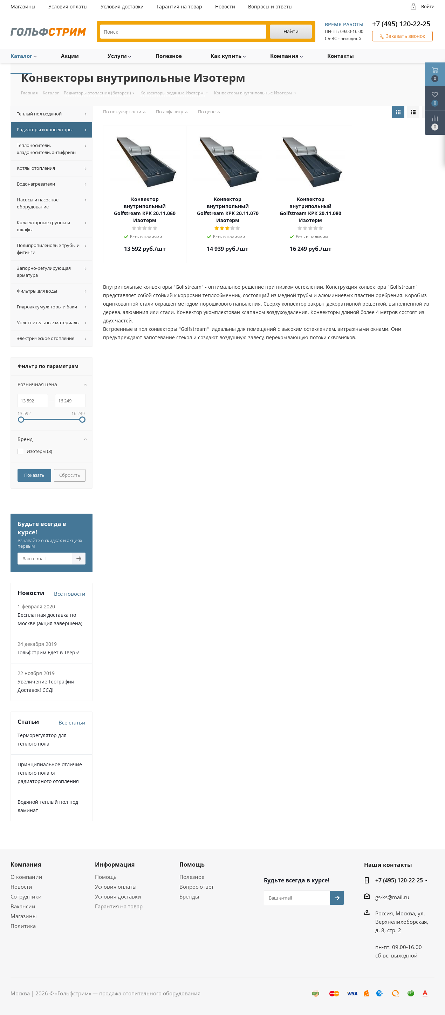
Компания (26, 864)
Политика (23, 925)
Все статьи (72, 722)
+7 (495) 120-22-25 (401, 23)
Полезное (191, 876)
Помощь (106, 876)
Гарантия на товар (119, 906)
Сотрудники (26, 896)
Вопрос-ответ (196, 886)
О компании (26, 876)
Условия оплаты (116, 886)
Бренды (189, 896)
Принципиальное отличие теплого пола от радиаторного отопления (50, 772)
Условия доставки (118, 896)
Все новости (69, 593)
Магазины (24, 916)
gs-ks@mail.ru (392, 897)
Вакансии (23, 906)
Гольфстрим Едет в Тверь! (49, 652)
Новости (21, 886)
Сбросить (69, 475)
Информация (115, 864)
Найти (291, 31)
